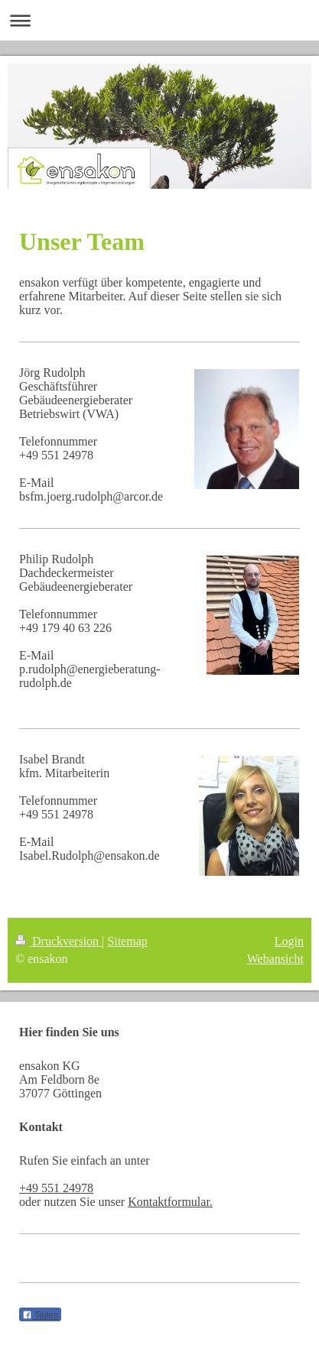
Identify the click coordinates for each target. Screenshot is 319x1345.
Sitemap (127, 941)
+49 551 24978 (56, 1187)
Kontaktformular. (170, 1201)
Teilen (40, 1315)
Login (289, 941)
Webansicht (275, 958)
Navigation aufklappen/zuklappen (159, 20)
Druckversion (58, 941)
